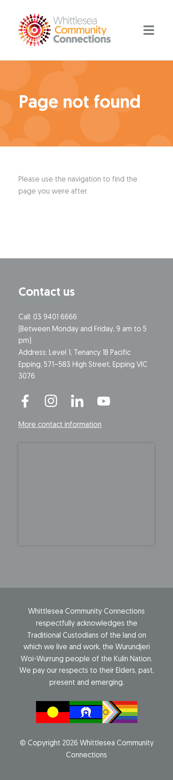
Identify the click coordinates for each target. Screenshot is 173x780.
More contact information (59, 425)
